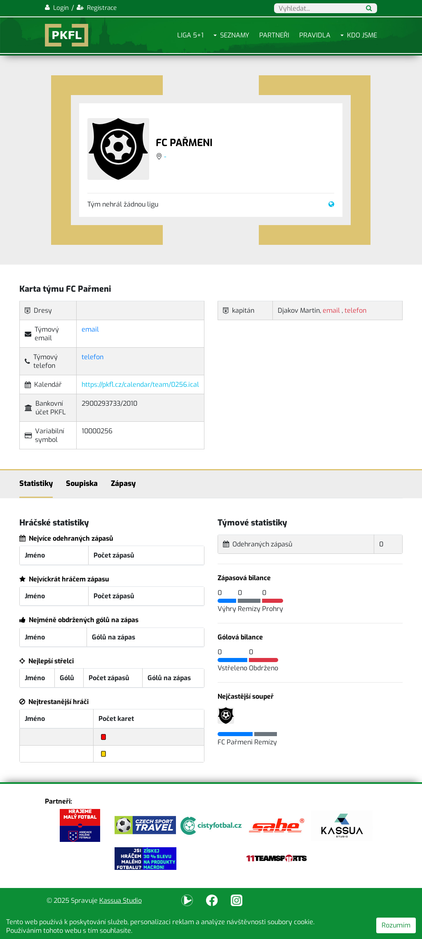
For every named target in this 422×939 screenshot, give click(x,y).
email (90, 329)
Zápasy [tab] (123, 483)
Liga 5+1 (190, 35)
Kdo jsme (362, 35)
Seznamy (234, 35)
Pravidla (315, 35)
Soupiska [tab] (82, 483)
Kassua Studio (120, 900)
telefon (92, 357)
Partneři (274, 35)
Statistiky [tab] (36, 483)
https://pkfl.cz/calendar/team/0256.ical (140, 384)
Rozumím (396, 925)
